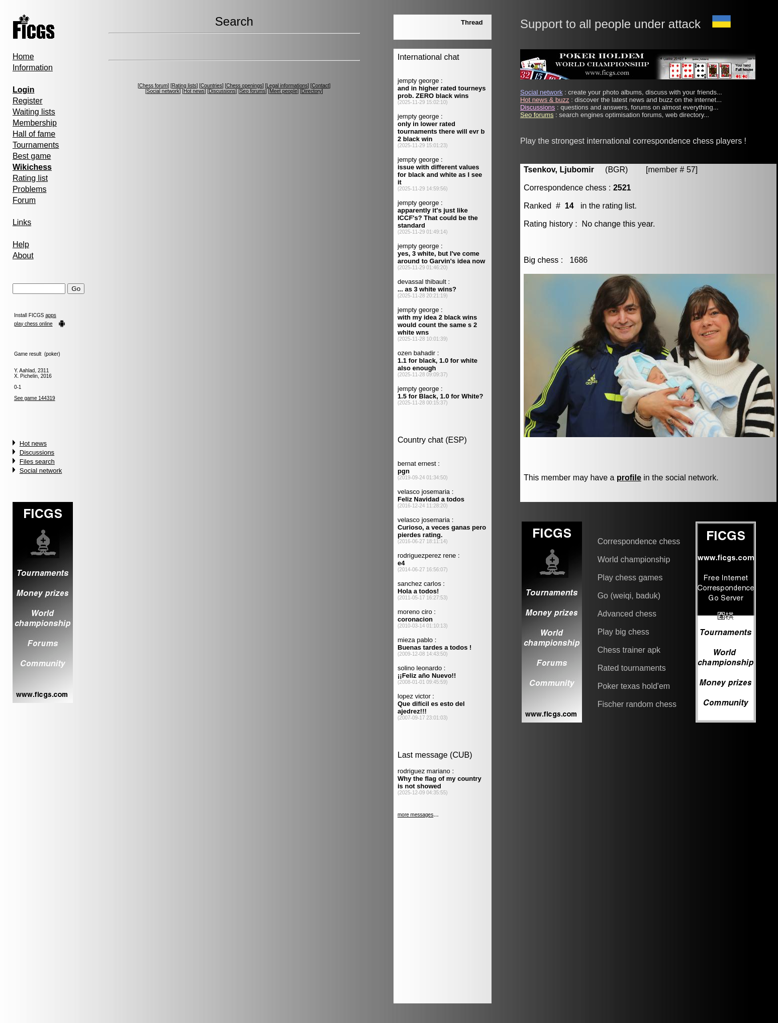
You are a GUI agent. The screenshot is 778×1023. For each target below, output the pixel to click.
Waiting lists (34, 112)
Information (33, 67)
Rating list (30, 178)
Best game (32, 156)
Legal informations (287, 85)
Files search (37, 461)
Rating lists (184, 85)
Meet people (283, 91)
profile (629, 477)
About (23, 255)
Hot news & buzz (544, 100)
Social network (41, 470)
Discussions (37, 452)
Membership (35, 123)
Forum (24, 200)
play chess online (33, 324)
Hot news (33, 443)
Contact (320, 85)
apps (50, 315)
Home (23, 56)
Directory (312, 91)
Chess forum (153, 85)
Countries (211, 85)
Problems (30, 189)
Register (28, 100)
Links (22, 222)
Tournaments (36, 145)
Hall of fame (34, 134)
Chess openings (244, 85)
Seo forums (252, 91)
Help (21, 244)
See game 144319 (34, 398)
